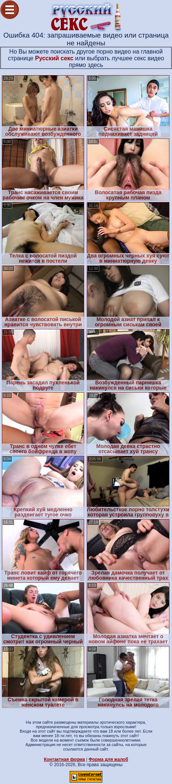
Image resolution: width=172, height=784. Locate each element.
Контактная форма (64, 759)
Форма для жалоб (108, 759)
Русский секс (54, 58)
